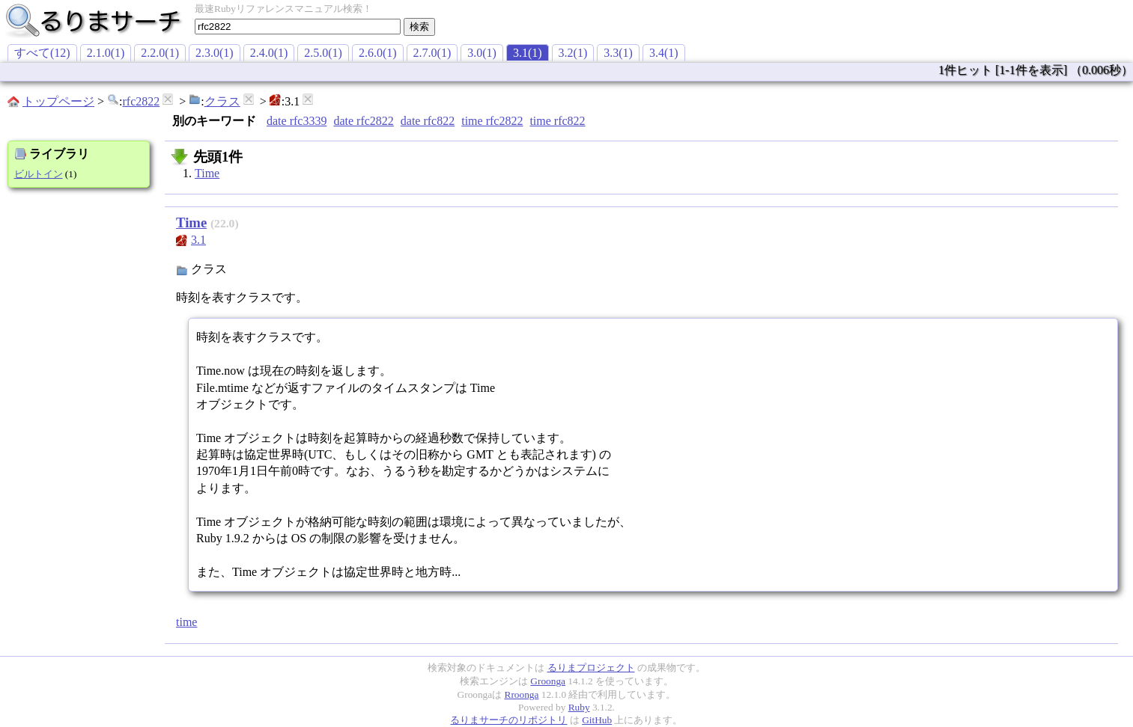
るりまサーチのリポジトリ (508, 720)
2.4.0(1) (269, 52)
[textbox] (298, 26)
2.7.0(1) (432, 52)
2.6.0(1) (378, 52)
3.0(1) (481, 52)
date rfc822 (428, 120)
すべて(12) (42, 52)
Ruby (579, 707)
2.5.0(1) (323, 52)
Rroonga (522, 694)
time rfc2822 (492, 120)
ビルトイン (38, 174)
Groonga (547, 681)
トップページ (58, 101)
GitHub (597, 720)
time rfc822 (557, 120)
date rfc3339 (296, 120)
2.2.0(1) (160, 52)
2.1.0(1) (106, 52)
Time (207, 173)
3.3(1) (618, 52)
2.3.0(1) (214, 52)
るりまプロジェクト (591, 667)
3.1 (198, 239)
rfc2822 (141, 101)
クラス (222, 101)
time (186, 622)
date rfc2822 (363, 120)
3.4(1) (663, 52)
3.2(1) (573, 52)
